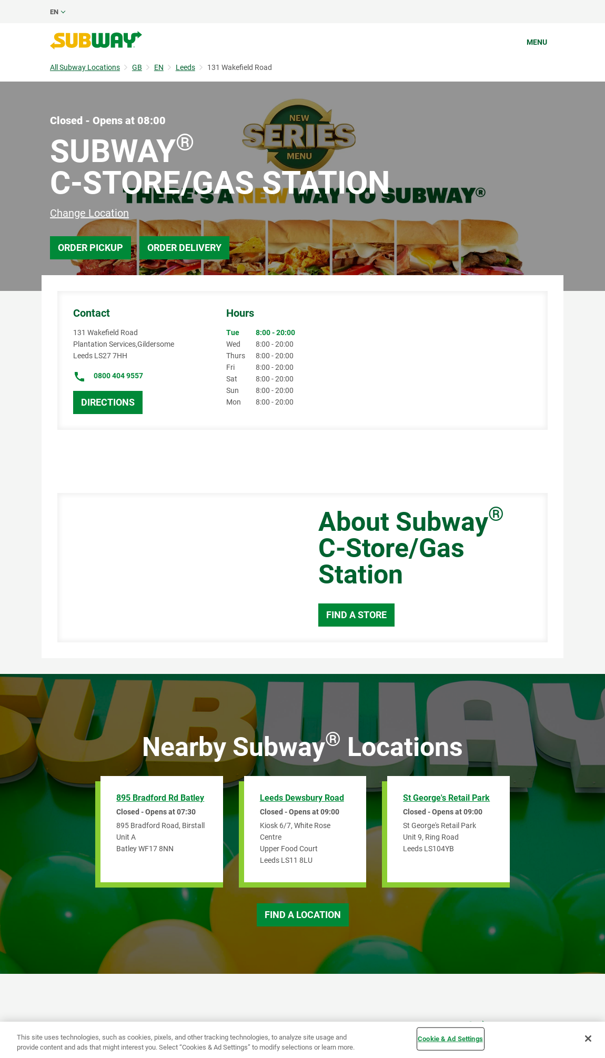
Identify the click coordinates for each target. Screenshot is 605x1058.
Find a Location (303, 914)
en (54, 11)
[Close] (588, 1038)
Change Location (89, 213)
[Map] (176, 567)
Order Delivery (184, 247)
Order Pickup (90, 247)
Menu (537, 42)
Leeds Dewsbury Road (302, 798)
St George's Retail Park (446, 798)
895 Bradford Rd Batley (160, 798)
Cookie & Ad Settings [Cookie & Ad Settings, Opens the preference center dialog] (450, 1039)
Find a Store (356, 614)
